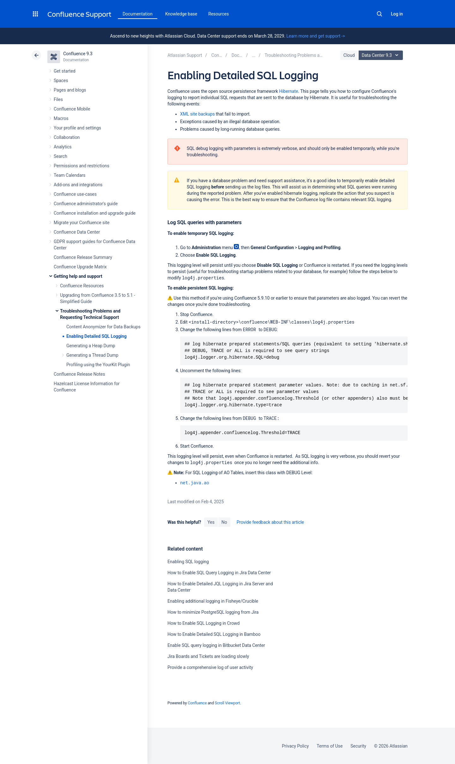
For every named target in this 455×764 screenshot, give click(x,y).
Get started (65, 71)
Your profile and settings (77, 127)
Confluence (197, 703)
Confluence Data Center (77, 232)
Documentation (138, 13)
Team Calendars (69, 175)
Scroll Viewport (227, 703)
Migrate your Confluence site (81, 222)
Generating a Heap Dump (90, 345)
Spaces (61, 80)
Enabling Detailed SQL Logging (96, 336)
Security (358, 746)
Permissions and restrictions (81, 165)
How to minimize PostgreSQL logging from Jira (212, 612)
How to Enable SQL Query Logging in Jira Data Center (219, 572)
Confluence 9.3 (78, 53)
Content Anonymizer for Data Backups (103, 326)
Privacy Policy (295, 746)
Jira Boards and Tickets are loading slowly (208, 656)
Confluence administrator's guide (86, 203)
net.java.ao (194, 483)
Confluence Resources (82, 285)
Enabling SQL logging (188, 561)
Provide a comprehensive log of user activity (210, 667)
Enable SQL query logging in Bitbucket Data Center (216, 645)
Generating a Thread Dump (92, 355)
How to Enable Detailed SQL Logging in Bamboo (213, 634)
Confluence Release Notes (79, 374)
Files (58, 99)
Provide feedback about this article (270, 522)
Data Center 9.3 (381, 55)
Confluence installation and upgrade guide (95, 213)
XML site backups (197, 113)
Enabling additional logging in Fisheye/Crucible (212, 601)
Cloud (349, 55)
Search (379, 14)
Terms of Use (330, 746)
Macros (61, 118)
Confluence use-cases (75, 194)
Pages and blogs (70, 90)
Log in (397, 13)
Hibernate (288, 91)
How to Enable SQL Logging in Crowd (203, 623)
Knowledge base (181, 13)
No (224, 522)
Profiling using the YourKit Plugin (98, 364)
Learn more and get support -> (315, 36)
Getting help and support (78, 276)
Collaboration (67, 137)
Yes (210, 522)
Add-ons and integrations (78, 184)
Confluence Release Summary (83, 257)
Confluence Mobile (72, 108)
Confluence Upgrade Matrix (80, 266)
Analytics (62, 146)
